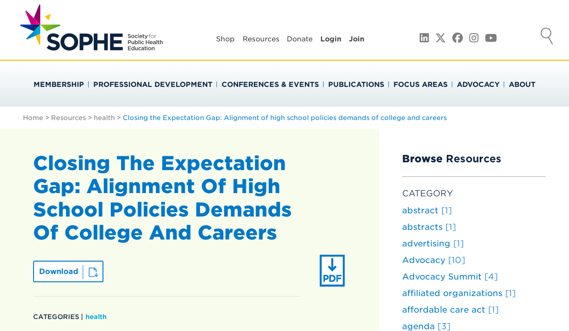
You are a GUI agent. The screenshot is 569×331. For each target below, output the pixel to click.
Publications (356, 84)
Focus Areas (420, 84)
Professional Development (152, 84)
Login (330, 39)
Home (33, 117)
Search (547, 37)
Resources (261, 39)
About (522, 84)
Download (58, 271)
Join (356, 39)
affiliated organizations (459, 293)
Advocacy (478, 84)
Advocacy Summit (450, 276)
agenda (426, 326)
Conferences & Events (270, 84)
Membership (59, 84)
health (104, 117)
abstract (427, 210)
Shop (225, 39)
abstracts (429, 227)
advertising (433, 243)
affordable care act (450, 309)
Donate (300, 39)
